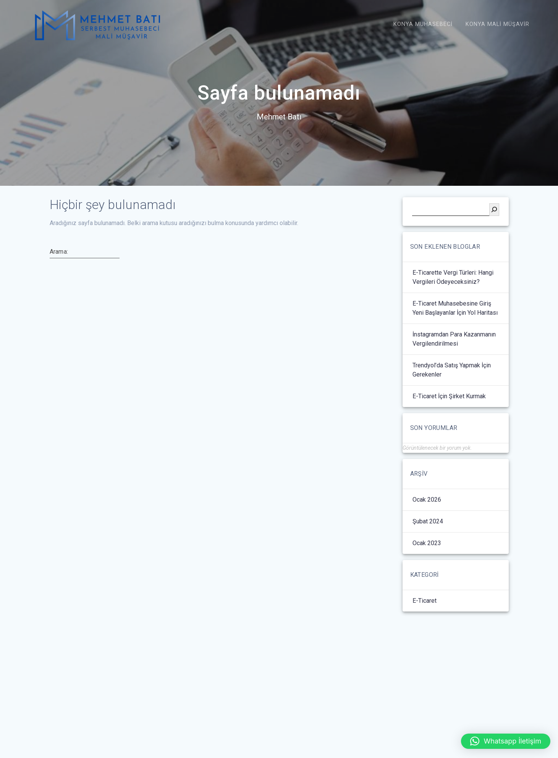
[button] (505, 741)
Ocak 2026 (426, 521)
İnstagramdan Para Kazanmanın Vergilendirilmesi (454, 361)
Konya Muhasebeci (423, 24)
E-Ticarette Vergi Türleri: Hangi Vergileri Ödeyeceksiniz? (452, 299)
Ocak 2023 (426, 565)
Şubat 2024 (427, 543)
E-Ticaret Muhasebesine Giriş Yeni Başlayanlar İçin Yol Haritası (455, 330)
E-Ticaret (424, 622)
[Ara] (494, 231)
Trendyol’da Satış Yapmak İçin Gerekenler (451, 392)
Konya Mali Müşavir (497, 24)
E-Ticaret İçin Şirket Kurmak (449, 418)
